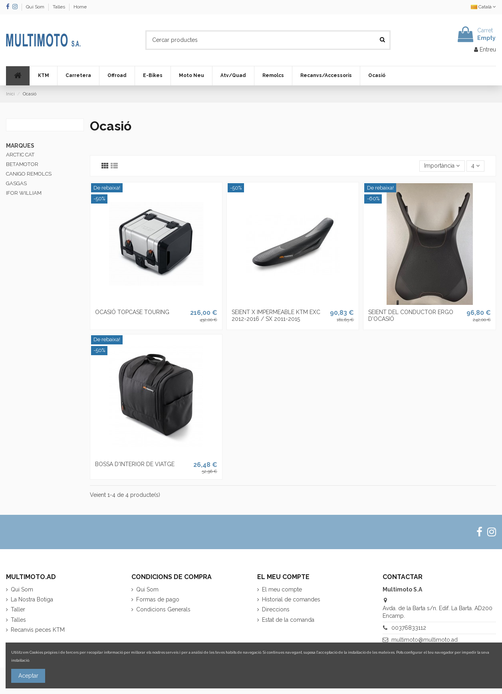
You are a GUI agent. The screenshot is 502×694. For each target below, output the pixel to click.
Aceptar (28, 675)
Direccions (276, 609)
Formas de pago (157, 599)
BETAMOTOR (22, 164)
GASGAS (16, 183)
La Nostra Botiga (32, 599)
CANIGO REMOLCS (29, 174)
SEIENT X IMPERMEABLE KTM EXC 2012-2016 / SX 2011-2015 (276, 315)
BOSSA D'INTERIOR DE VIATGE (135, 464)
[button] (43, 75)
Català (483, 7)
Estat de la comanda (288, 620)
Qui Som (36, 7)
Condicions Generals (163, 609)
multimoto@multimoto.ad (424, 640)
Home (80, 7)
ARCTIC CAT (20, 155)
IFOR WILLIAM (24, 193)
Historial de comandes (291, 599)
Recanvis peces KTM (38, 630)
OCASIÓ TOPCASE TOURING (132, 312)
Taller (18, 609)
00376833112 (408, 628)
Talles (59, 7)
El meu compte (282, 589)
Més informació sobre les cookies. (60, 660)
